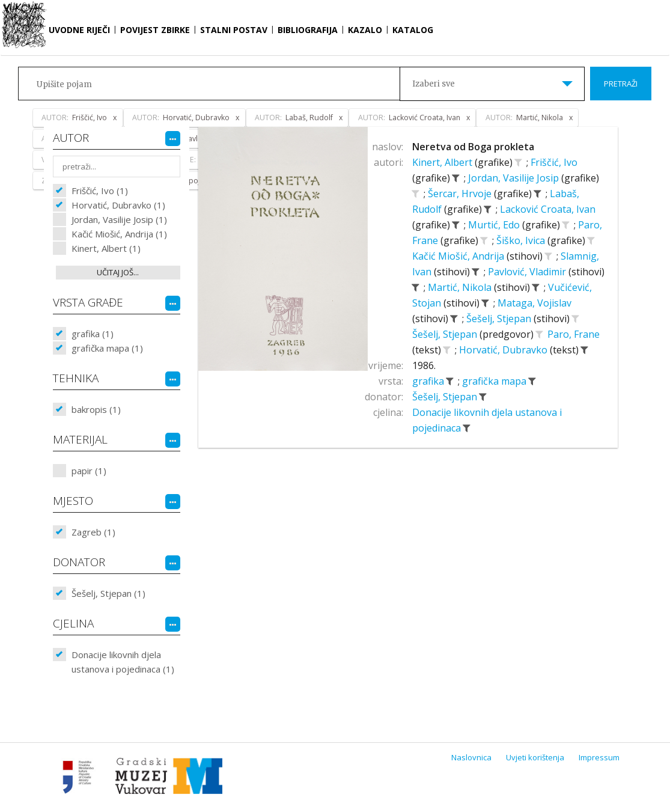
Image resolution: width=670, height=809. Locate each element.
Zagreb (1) (93, 532)
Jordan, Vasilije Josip (514, 178)
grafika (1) (93, 334)
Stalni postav (233, 29)
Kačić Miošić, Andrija (459, 256)
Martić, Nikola (461, 287)
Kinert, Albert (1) (106, 248)
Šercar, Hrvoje (461, 193)
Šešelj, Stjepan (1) (108, 593)
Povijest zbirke (155, 29)
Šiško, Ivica (521, 240)
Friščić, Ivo (554, 162)
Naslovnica (471, 757)
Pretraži (621, 83)
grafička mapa (495, 381)
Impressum (599, 757)
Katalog (412, 29)
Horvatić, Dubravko (504, 349)
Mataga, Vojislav (534, 303)
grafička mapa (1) (107, 348)
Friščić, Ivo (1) (100, 191)
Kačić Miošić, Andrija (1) (119, 234)
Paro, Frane (573, 334)
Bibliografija (308, 29)
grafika (429, 381)
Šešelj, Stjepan (500, 318)
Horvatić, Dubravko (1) (118, 205)
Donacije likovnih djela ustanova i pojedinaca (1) (123, 662)
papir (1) (89, 471)
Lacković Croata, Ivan (547, 209)
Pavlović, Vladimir (528, 271)
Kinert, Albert (443, 162)
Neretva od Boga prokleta (473, 146)
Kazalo (365, 29)
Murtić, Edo (495, 224)
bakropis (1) (96, 409)
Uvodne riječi (79, 29)
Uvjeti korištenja (535, 757)
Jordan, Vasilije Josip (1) (119, 219)
